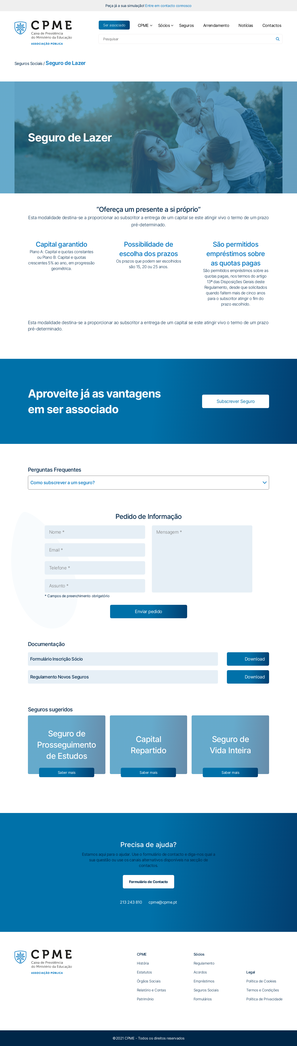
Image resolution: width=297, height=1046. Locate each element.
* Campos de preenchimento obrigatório (77, 596)
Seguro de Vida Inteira (230, 744)
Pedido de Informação (148, 516)
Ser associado (114, 25)
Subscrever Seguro (236, 401)
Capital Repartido (148, 744)
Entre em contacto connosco (168, 5)
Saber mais (66, 772)
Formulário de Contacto (148, 881)
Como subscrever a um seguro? (62, 482)
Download (255, 659)
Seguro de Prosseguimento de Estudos (66, 745)
